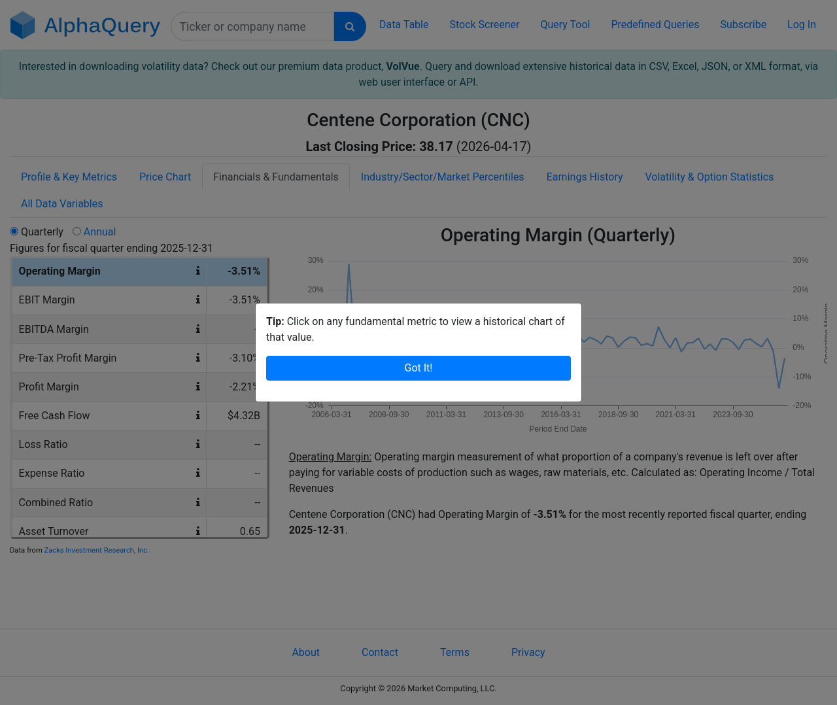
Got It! (419, 368)
